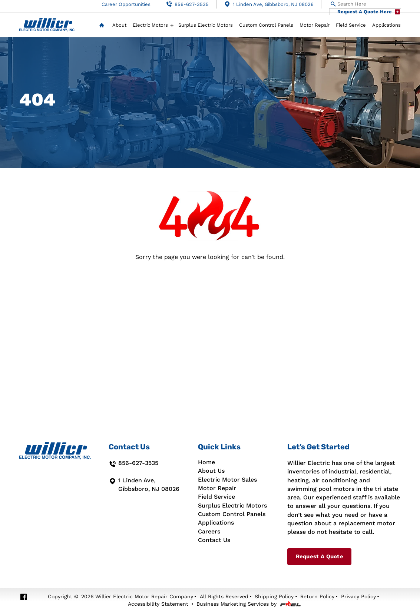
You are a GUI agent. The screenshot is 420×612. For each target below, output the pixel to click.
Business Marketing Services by (248, 604)
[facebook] (23, 597)
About (119, 25)
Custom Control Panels (266, 25)
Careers (209, 531)
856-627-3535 (187, 4)
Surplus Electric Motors (205, 25)
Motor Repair (315, 25)
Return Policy (317, 596)
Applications (386, 25)
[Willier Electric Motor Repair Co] (47, 25)
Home (101, 25)
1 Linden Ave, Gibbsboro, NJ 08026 (269, 4)
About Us (211, 471)
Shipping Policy (274, 596)
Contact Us (214, 540)
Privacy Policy (358, 596)
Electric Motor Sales (227, 479)
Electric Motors (150, 25)
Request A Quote (319, 556)
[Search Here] (365, 4)
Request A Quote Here (369, 12)
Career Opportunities (126, 4)
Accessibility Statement (158, 604)
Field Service (351, 25)
